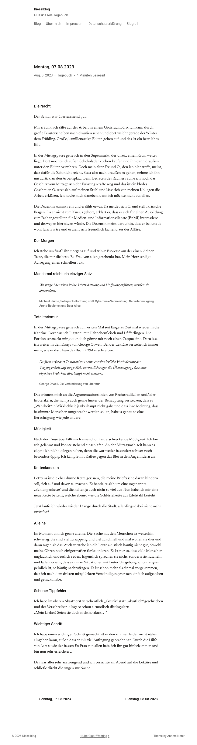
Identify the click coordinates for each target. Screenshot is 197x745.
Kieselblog (42, 9)
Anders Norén (176, 736)
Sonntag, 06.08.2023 (55, 699)
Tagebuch (64, 75)
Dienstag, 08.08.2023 (141, 699)
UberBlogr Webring (94, 736)
